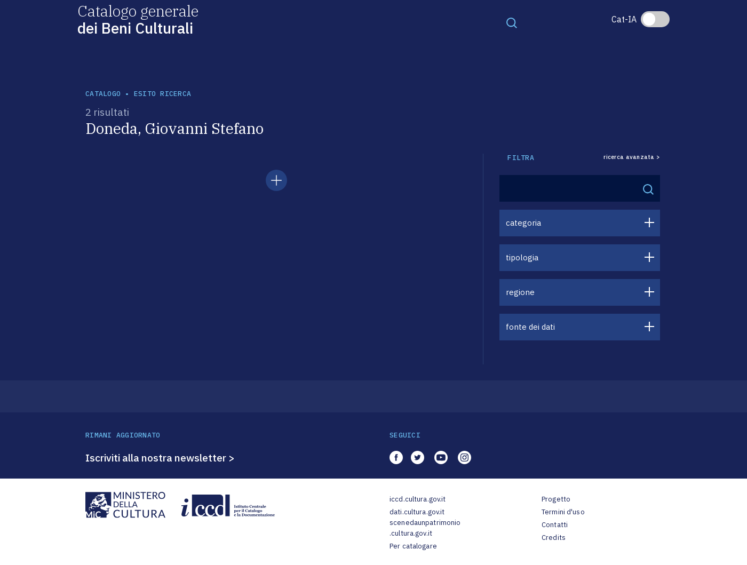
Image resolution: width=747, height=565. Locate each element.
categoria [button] (523, 223)
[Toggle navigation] (512, 22)
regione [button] (520, 292)
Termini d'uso (563, 511)
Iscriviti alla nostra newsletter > (160, 457)
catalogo (103, 93)
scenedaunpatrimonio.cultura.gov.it (425, 528)
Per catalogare (413, 546)
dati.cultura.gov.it (417, 511)
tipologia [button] (522, 257)
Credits (554, 537)
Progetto (556, 499)
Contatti (555, 524)
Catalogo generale (137, 19)
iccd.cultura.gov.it (418, 499)
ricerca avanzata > (631, 157)
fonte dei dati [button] (530, 327)
